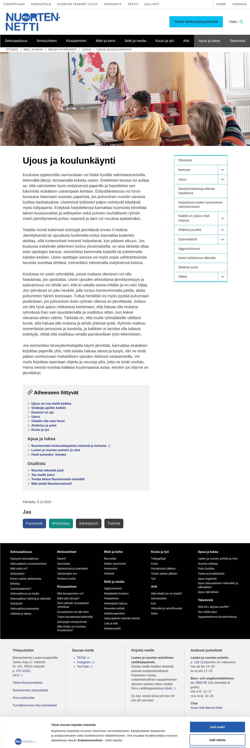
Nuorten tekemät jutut (77, 4)
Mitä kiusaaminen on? (70, 593)
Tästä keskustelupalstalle (196, 22)
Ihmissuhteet (67, 551)
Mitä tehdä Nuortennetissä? (51, 483)
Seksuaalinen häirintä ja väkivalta (30, 598)
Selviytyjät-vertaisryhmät (72, 621)
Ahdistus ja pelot (44, 425)
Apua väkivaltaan (208, 592)
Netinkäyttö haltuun (115, 603)
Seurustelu (63, 563)
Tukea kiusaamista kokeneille (75, 616)
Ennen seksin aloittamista (25, 578)
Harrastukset (158, 598)
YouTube (83, 666)
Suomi (221, 4)
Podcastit (112, 4)
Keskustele (41, 4)
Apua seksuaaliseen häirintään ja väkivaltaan (218, 585)
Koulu (154, 563)
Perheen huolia (66, 578)
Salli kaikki (217, 696)
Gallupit (152, 4)
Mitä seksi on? (19, 568)
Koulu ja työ (40, 429)
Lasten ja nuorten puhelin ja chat (55, 450)
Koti (153, 603)
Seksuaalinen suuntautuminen (28, 563)
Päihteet (109, 573)
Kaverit (61, 558)
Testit (133, 4)
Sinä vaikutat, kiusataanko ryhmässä (73, 605)
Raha (154, 613)
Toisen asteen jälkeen (164, 573)
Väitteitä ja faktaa (20, 613)
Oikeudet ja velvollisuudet (166, 608)
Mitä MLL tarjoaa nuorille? (213, 606)
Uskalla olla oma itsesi (48, 421)
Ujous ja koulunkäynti (114, 49)
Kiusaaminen (67, 586)
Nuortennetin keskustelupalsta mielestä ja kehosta (71, 445)
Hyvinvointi (110, 568)
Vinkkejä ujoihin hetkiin (48, 408)
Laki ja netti (111, 623)
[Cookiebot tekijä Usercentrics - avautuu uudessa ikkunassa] (25, 740)
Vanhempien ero (67, 573)
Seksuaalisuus (21, 551)
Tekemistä (205, 600)
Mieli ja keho (33, 49)
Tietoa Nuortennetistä (27, 682)
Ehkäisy (15, 583)
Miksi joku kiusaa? (68, 598)
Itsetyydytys (17, 573)
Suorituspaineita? (20, 588)
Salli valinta (217, 709)
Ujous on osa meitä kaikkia (51, 403)
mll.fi (16, 675)
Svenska (239, 4)
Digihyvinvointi (112, 588)
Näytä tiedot (208, 740)
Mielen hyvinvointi (62, 49)
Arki (154, 586)
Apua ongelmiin (207, 578)
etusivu (12, 49)
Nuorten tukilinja (207, 563)
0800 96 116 (204, 682)
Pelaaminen (111, 598)
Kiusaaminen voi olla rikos (73, 611)
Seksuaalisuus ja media (24, 593)
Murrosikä (110, 558)
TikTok (81, 657)
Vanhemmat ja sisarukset (72, 568)
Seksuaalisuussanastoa (24, 608)
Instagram (84, 662)
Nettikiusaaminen (114, 613)
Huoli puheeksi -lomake (48, 454)
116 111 (199, 662)
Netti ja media (114, 581)
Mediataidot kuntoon (116, 593)
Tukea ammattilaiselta (211, 573)
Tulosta (114, 523)
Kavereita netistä (114, 608)
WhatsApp (61, 523)
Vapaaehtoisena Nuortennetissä (217, 616)
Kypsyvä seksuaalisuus (24, 558)
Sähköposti (88, 523)
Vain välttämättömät (217, 722)
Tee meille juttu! (43, 475)
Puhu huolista (206, 568)
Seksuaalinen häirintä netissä (122, 618)
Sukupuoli (16, 603)
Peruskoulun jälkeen (163, 568)
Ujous (86, 49)
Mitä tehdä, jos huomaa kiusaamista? (71, 628)
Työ (153, 578)
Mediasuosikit (112, 628)
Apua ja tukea (208, 551)
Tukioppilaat (14, 4)
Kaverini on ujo (42, 412)
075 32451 (23, 671)
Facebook (34, 523)
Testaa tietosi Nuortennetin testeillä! (58, 479)
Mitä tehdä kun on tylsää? (166, 593)
